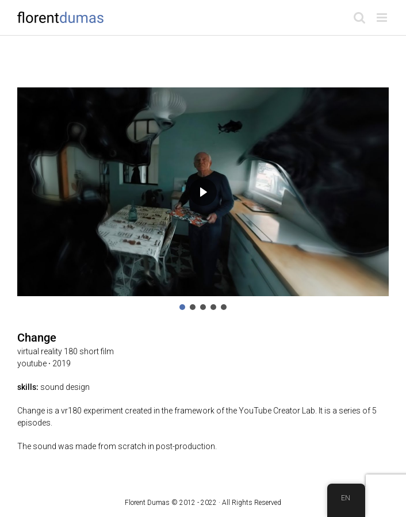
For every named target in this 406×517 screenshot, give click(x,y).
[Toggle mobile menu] (383, 18)
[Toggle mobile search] (359, 18)
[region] (203, 199)
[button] (182, 307)
